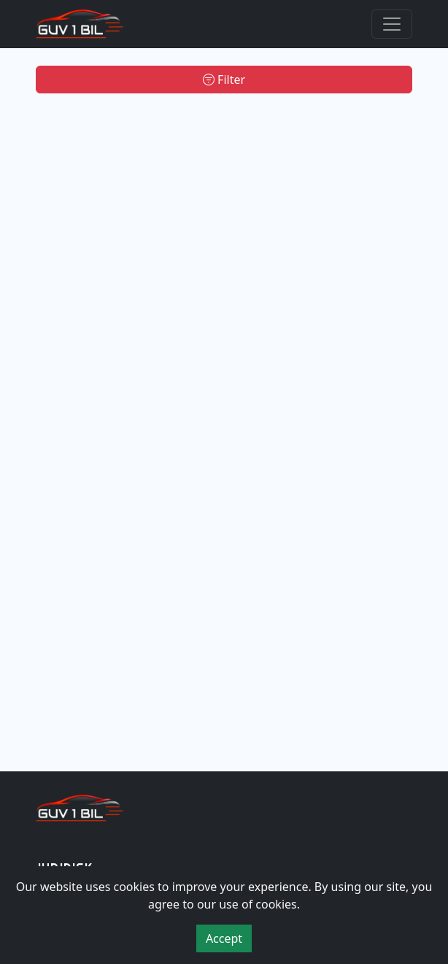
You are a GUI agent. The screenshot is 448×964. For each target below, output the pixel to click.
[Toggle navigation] (391, 24)
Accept (224, 938)
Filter (224, 80)
